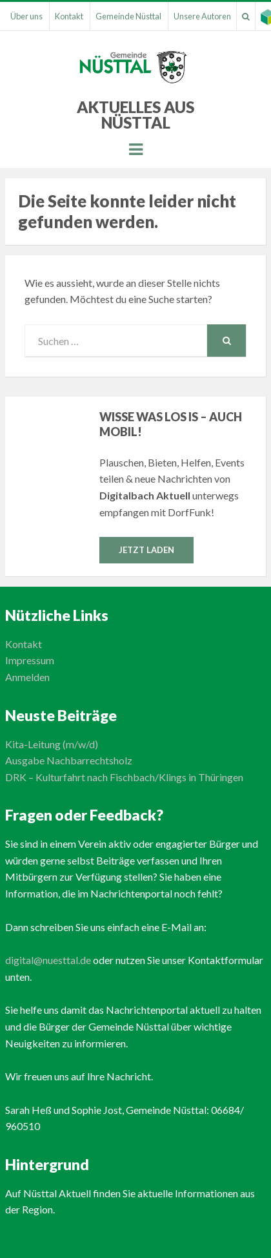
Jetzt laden (146, 550)
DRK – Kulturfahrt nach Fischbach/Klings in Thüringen (124, 777)
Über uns (26, 16)
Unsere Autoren (202, 16)
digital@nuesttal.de (48, 960)
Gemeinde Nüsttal (128, 16)
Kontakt (69, 16)
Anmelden (27, 677)
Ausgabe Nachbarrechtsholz (68, 760)
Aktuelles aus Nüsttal (135, 115)
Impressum (29, 660)
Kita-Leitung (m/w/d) (51, 744)
